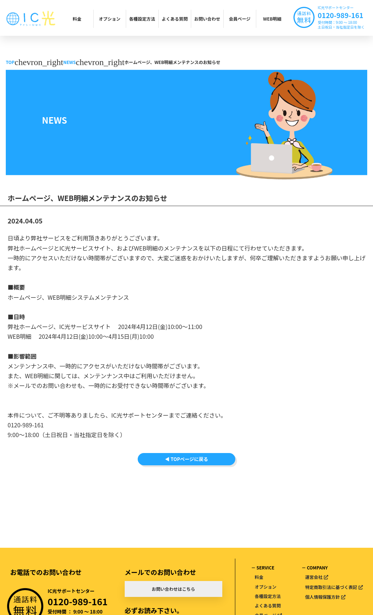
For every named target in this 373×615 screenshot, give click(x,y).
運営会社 (313, 577)
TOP (10, 62)
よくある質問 (175, 19)
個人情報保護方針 (322, 597)
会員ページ (239, 19)
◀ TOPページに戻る (186, 469)
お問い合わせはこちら (173, 589)
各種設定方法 (142, 19)
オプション (109, 19)
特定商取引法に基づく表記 (331, 587)
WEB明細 (272, 19)
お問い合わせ (207, 19)
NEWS (69, 62)
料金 (77, 19)
